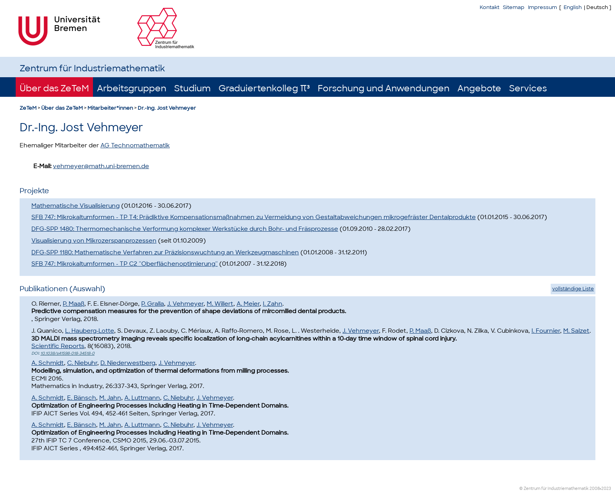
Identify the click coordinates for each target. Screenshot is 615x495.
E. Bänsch (81, 398)
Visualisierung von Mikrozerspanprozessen (93, 241)
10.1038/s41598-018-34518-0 (67, 353)
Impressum (542, 7)
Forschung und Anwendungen (383, 88)
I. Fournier (545, 331)
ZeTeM (28, 108)
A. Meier (248, 304)
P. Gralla (152, 304)
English (573, 7)
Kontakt (489, 7)
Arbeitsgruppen (131, 88)
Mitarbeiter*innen (110, 108)
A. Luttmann (142, 398)
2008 (595, 488)
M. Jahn (110, 398)
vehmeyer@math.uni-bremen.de (101, 166)
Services (528, 88)
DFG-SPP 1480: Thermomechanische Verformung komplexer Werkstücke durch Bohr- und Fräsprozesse (184, 229)
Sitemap (513, 7)
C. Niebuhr (82, 363)
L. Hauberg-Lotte (89, 331)
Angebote (479, 88)
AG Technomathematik (135, 145)
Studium (192, 88)
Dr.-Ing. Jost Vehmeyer (167, 108)
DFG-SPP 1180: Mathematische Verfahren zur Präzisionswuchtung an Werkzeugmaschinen (165, 252)
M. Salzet (576, 331)
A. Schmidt (47, 363)
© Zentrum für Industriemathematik (554, 488)
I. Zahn (272, 304)
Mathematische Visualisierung (75, 206)
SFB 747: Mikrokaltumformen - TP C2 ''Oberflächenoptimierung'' (124, 264)
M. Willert (220, 304)
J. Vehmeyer (185, 304)
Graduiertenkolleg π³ (264, 88)
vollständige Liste (573, 289)
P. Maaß (73, 304)
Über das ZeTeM (54, 88)
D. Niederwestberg (127, 363)
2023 (606, 488)
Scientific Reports (57, 346)
